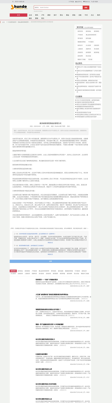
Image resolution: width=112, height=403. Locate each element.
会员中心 (78, 1)
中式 (86, 15)
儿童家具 (80, 49)
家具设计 (80, 45)
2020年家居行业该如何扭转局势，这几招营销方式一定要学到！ (37, 233)
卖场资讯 (80, 52)
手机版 (71, 1)
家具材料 (80, 56)
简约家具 (80, 38)
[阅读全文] (84, 283)
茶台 (61, 15)
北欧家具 (96, 45)
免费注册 (21, 1)
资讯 (36, 15)
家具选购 (88, 38)
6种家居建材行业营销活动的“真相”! (87, 116)
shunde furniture (38, 11)
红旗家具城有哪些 (41, 354)
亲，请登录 (15, 1)
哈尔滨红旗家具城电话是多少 (45, 339)
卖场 (73, 15)
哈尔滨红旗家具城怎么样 (44, 369)
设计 (55, 15)
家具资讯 (80, 31)
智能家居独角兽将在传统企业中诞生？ (48, 309)
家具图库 (88, 52)
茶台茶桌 (88, 56)
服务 (30, 18)
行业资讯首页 (11, 22)
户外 (42, 15)
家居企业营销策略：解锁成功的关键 (87, 80)
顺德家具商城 (81, 42)
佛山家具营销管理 (22, 22)
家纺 (48, 15)
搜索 (86, 7)
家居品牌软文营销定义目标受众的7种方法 (89, 114)
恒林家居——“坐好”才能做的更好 (47, 279)
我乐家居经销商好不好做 (84, 112)
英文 (42, 18)
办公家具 (88, 45)
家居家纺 (96, 31)
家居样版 (96, 52)
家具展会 (88, 31)
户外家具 (80, 34)
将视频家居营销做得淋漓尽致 (85, 106)
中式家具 (91, 42)
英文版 (90, 59)
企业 (30, 15)
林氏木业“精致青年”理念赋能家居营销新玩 (89, 104)
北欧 (79, 15)
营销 (36, 18)
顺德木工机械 (81, 59)
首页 (18, 15)
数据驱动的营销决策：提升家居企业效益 (88, 74)
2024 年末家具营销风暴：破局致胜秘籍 (88, 100)
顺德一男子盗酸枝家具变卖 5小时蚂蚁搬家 (49, 324)
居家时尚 (88, 49)
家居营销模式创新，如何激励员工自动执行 (31, 245)
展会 (67, 15)
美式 (98, 15)
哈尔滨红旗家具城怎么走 (44, 399)
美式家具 (96, 49)
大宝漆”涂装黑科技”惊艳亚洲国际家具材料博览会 (52, 294)
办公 (92, 15)
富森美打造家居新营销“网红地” (85, 102)
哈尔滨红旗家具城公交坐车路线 (46, 384)
